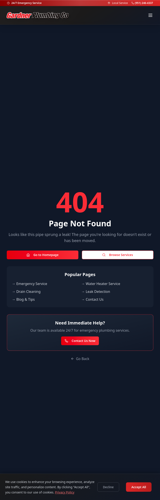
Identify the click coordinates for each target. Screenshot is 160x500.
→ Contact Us (92, 299)
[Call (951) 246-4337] (132, 3)
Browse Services (117, 255)
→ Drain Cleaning (26, 291)
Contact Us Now (80, 341)
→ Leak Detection (95, 291)
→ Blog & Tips (23, 299)
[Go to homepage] (38, 15)
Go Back (80, 358)
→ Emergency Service (29, 283)
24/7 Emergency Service (26, 3)
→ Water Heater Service (100, 283)
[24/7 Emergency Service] (8, 3)
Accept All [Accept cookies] (138, 487)
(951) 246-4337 (144, 3)
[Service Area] (109, 3)
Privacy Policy (64, 492)
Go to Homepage (42, 255)
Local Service (120, 3)
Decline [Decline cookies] (108, 487)
